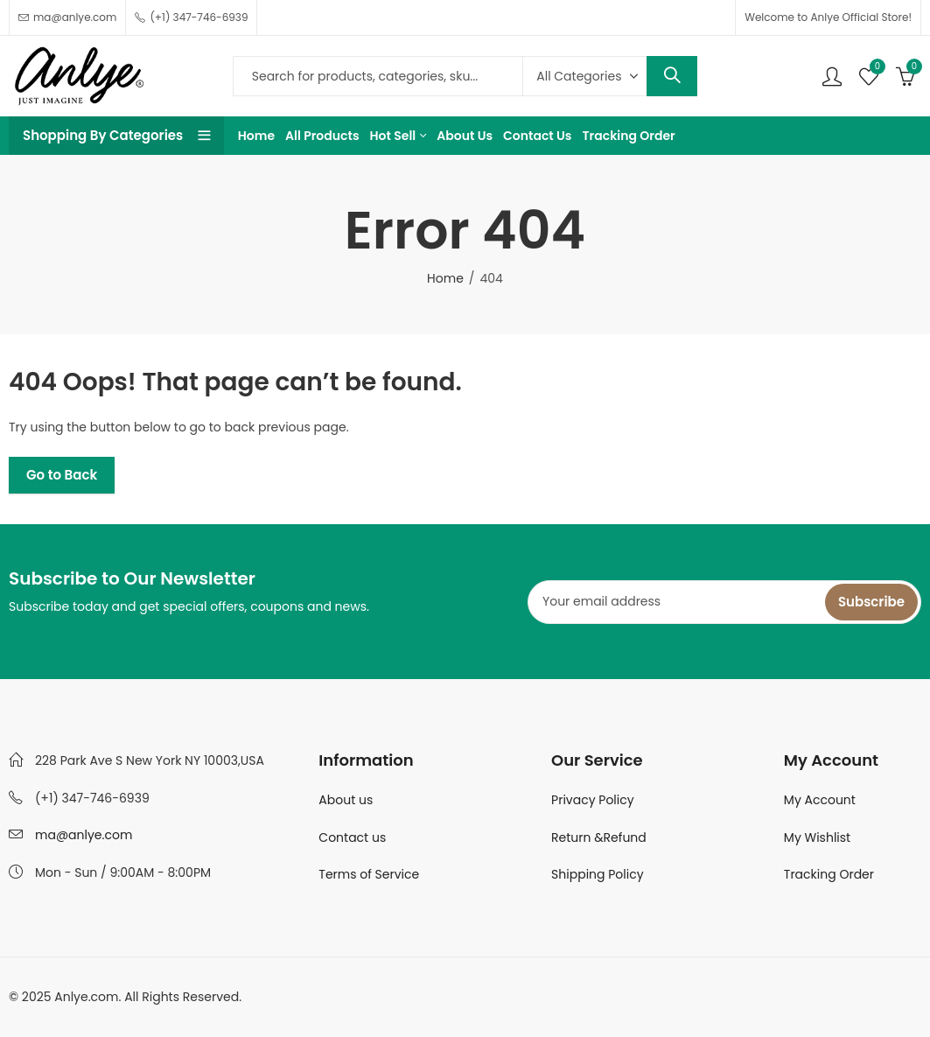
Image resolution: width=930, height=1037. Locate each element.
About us (345, 800)
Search (672, 76)
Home (445, 278)
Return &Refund (599, 837)
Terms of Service (368, 874)
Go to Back (61, 475)
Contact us (352, 837)
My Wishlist (817, 837)
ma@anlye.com (83, 835)
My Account (820, 800)
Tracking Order (829, 874)
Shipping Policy (597, 874)
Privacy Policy (592, 800)
